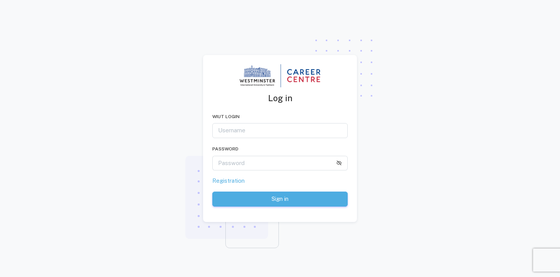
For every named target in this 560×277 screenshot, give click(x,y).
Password (225, 149)
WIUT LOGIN (226, 116)
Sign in (280, 198)
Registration (228, 180)
